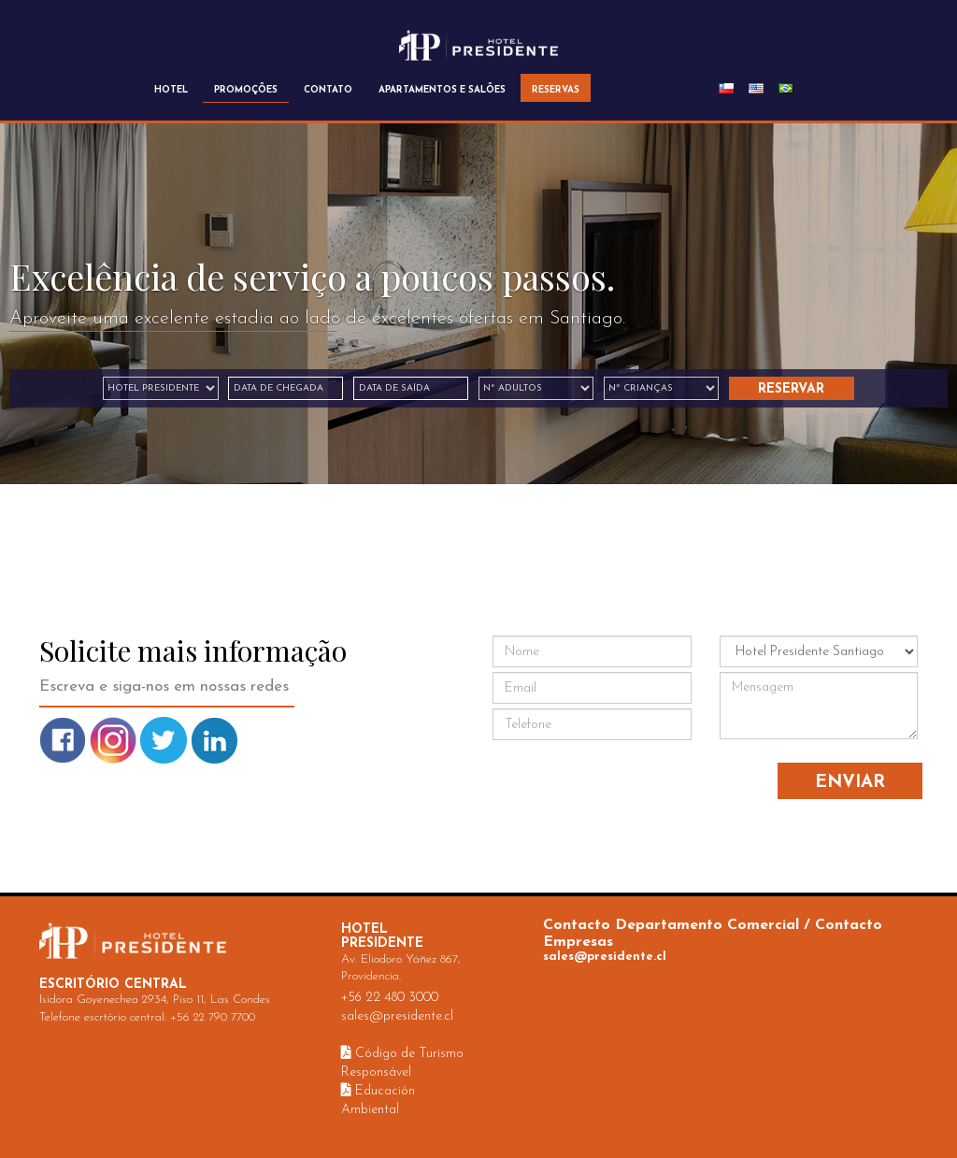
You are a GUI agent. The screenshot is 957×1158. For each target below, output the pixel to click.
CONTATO (328, 90)
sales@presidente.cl (397, 1016)
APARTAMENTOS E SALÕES (442, 90)
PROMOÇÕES (246, 90)
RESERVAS (555, 90)
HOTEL (171, 90)
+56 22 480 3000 (389, 998)
